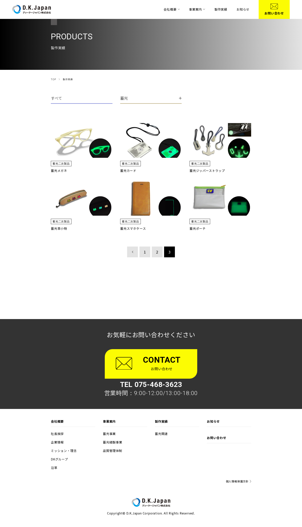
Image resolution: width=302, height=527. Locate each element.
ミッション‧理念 (64, 450)
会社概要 (172, 9)
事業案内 (197, 9)
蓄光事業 (109, 433)
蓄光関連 (161, 433)
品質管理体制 (112, 450)
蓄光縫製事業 (112, 442)
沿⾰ (54, 467)
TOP (53, 79)
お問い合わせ (216, 437)
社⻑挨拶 (57, 433)
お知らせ (243, 9)
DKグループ (59, 459)
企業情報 (57, 442)
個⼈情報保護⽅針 (238, 481)
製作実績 (220, 9)
